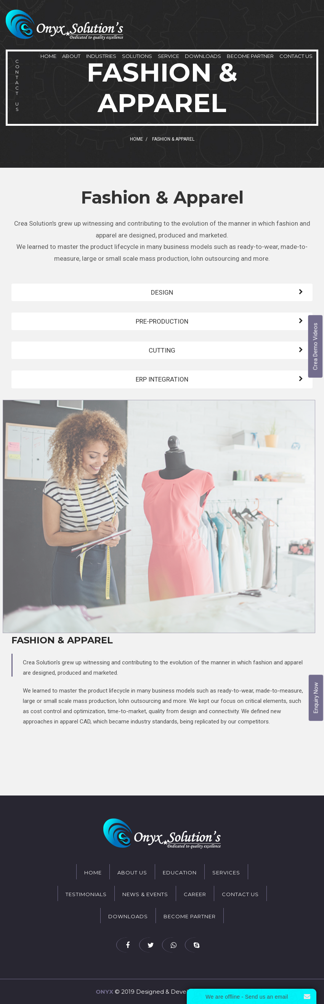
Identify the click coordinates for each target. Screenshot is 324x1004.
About (71, 56)
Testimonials (86, 894)
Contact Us (296, 56)
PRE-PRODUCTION (162, 321)
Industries (101, 56)
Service (168, 56)
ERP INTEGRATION (162, 379)
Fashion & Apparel (62, 640)
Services (226, 872)
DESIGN (162, 292)
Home (48, 56)
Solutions (137, 56)
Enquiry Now (316, 698)
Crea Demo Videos (315, 346)
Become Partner (250, 56)
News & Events (145, 894)
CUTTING (162, 350)
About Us (132, 872)
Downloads (203, 56)
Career (195, 894)
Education (180, 872)
